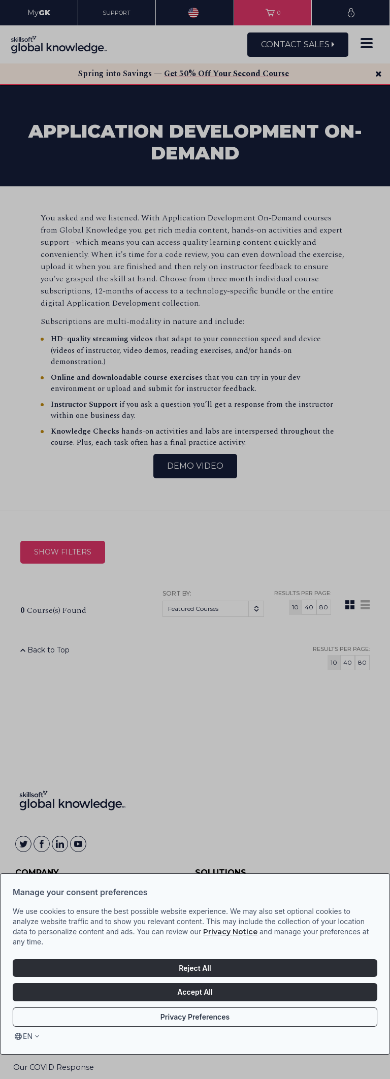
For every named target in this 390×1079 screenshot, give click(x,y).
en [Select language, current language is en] (28, 1036)
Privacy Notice (230, 931)
